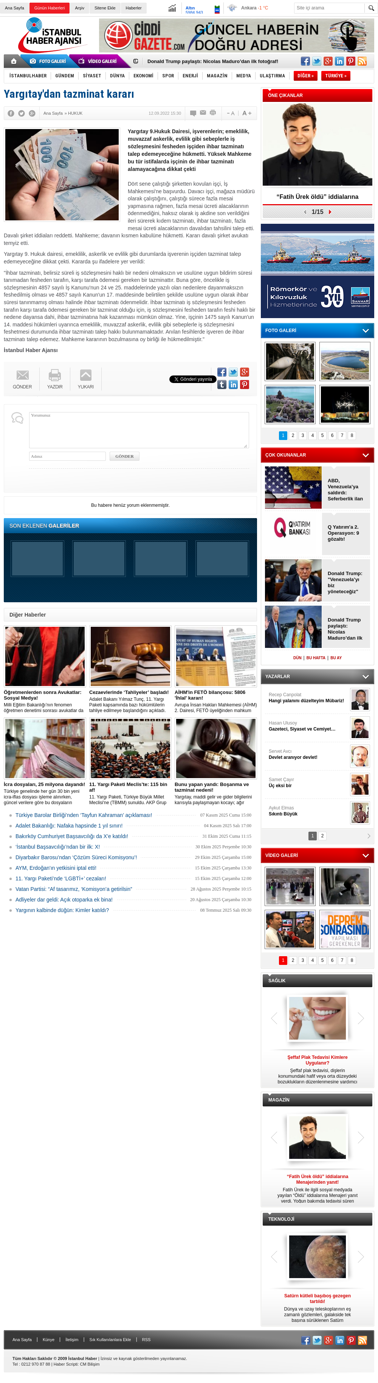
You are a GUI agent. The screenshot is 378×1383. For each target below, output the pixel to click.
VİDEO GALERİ (281, 855)
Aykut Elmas (308, 811)
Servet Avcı (308, 754)
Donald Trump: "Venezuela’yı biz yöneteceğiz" (345, 582)
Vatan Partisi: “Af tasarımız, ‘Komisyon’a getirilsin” (73, 889)
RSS (146, 1339)
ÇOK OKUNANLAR (285, 455)
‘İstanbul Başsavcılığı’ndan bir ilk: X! (57, 847)
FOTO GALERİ (280, 330)
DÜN (297, 658)
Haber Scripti (66, 1364)
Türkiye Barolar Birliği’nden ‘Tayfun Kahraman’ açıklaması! (83, 815)
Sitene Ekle (105, 8)
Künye (48, 1339)
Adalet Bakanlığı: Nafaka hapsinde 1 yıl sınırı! (68, 826)
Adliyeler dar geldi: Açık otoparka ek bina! (64, 900)
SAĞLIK (276, 980)
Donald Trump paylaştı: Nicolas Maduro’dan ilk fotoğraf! (212, 61)
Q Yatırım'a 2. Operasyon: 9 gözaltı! (343, 533)
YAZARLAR (277, 676)
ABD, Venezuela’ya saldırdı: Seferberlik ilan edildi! (345, 490)
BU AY (336, 658)
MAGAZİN (279, 1100)
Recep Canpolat (308, 698)
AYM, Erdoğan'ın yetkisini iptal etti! (55, 868)
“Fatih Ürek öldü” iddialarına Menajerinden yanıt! (318, 199)
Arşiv (79, 8)
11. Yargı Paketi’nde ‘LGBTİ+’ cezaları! (60, 878)
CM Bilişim (89, 1364)
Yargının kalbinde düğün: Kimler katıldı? (62, 910)
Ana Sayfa (14, 8)
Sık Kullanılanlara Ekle (110, 1339)
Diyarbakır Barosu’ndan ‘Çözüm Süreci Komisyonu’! (76, 857)
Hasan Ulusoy (308, 726)
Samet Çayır (308, 783)
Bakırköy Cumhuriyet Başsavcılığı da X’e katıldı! (71, 836)
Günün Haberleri (49, 8)
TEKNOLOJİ (281, 1219)
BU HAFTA (316, 658)
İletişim (71, 1339)
